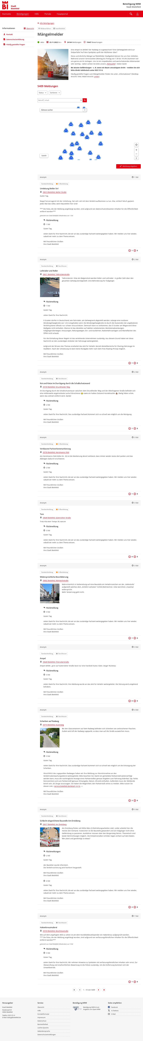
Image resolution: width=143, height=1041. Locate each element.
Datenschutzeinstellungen (46, 1034)
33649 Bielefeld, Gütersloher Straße (57, 518)
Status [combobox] (41, 93)
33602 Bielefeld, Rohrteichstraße (55, 580)
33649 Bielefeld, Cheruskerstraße (56, 662)
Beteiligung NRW (132, 3)
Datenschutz (41, 1021)
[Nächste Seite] (98, 990)
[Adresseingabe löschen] (85, 110)
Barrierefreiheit (42, 1024)
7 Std (136, 916)
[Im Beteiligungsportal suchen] (131, 14)
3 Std (136, 437)
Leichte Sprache (43, 1028)
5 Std (136, 809)
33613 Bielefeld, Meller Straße (54, 192)
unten (96, 76)
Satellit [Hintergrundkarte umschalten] (44, 156)
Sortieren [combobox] (53, 93)
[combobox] (61, 110)
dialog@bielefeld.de (14, 1017)
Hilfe (39, 1011)
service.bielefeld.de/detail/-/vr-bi (67, 786)
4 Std (136, 710)
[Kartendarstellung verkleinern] (136, 154)
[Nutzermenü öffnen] (137, 14)
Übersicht (29, 28)
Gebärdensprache (43, 1031)
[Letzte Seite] (104, 990)
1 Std (136, 177)
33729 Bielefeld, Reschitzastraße (55, 931)
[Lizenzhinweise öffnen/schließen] (136, 158)
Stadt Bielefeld (7, 1007)
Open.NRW (96, 1009)
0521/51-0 (11, 1015)
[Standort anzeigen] (136, 145)
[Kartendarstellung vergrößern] (136, 150)
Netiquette (111, 64)
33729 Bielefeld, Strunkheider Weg (56, 387)
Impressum (41, 1017)
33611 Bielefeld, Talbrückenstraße (56, 274)
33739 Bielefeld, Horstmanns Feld (56, 452)
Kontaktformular (43, 1014)
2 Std (136, 259)
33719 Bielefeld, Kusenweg (53, 725)
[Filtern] (62, 100)
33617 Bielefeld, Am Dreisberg (55, 824)
